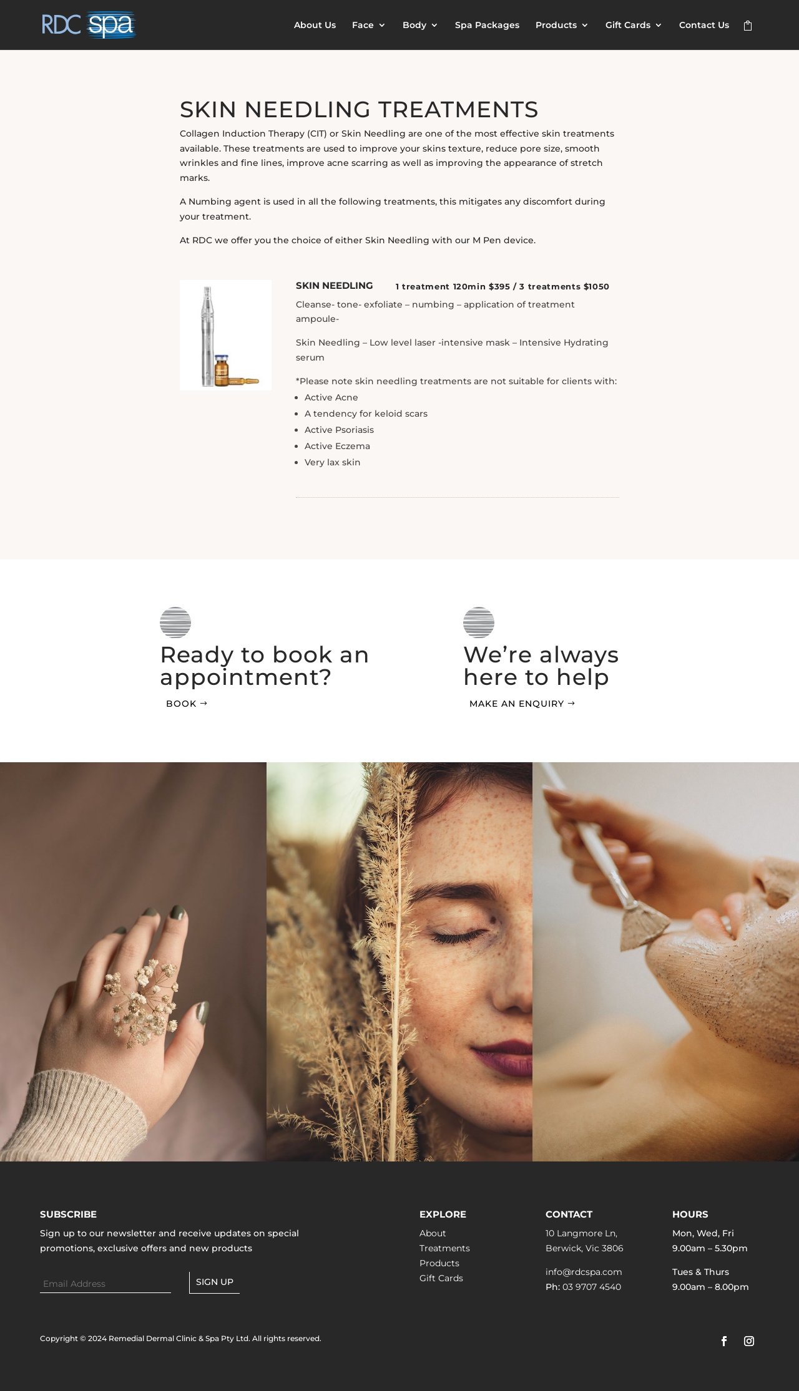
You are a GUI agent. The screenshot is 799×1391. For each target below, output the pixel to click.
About (432, 1233)
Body (414, 26)
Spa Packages (487, 26)
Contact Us (704, 26)
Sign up (214, 1281)
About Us (315, 26)
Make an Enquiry (516, 703)
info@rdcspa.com (584, 1271)
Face (363, 26)
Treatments (444, 1248)
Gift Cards (627, 26)
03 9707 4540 (591, 1286)
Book (181, 703)
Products (556, 26)
